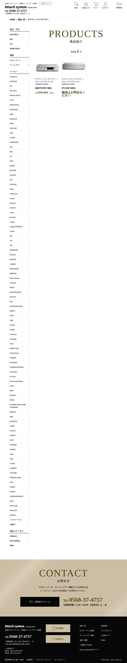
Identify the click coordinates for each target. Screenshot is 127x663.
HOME (12, 19)
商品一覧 (21, 19)
